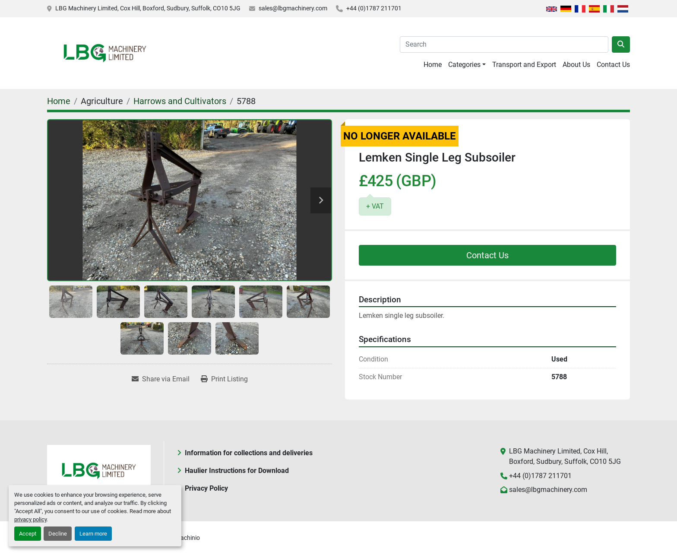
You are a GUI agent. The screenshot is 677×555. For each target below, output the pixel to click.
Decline (57, 533)
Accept (27, 533)
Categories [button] (464, 64)
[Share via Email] (160, 379)
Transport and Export (524, 64)
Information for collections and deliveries (249, 453)
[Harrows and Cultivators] (179, 101)
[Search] (504, 44)
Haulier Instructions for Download (237, 470)
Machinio (187, 537)
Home (433, 64)
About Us (576, 64)
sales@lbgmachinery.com (293, 8)
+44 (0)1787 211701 (374, 8)
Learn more (93, 533)
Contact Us (613, 64)
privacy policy (30, 519)
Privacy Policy (206, 488)
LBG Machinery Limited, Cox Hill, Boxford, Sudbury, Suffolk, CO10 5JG (147, 8)
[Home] (58, 101)
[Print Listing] (224, 379)
